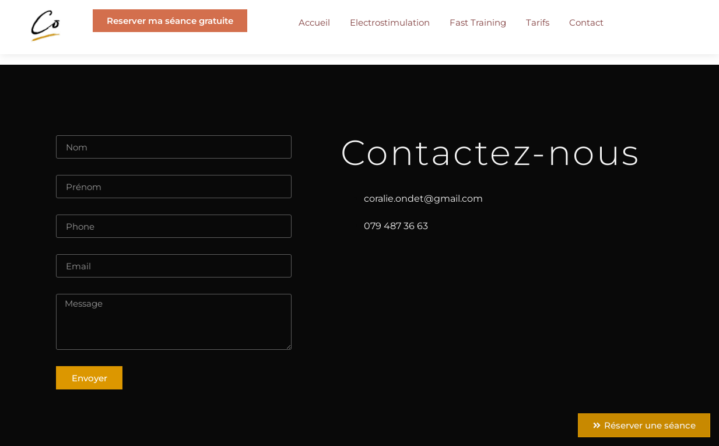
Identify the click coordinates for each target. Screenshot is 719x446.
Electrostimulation (390, 22)
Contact (586, 22)
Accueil (314, 22)
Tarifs (537, 22)
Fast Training (478, 22)
